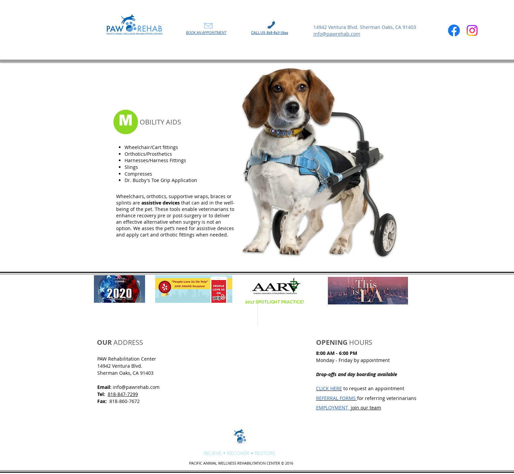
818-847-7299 (123, 394)
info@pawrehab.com (136, 387)
